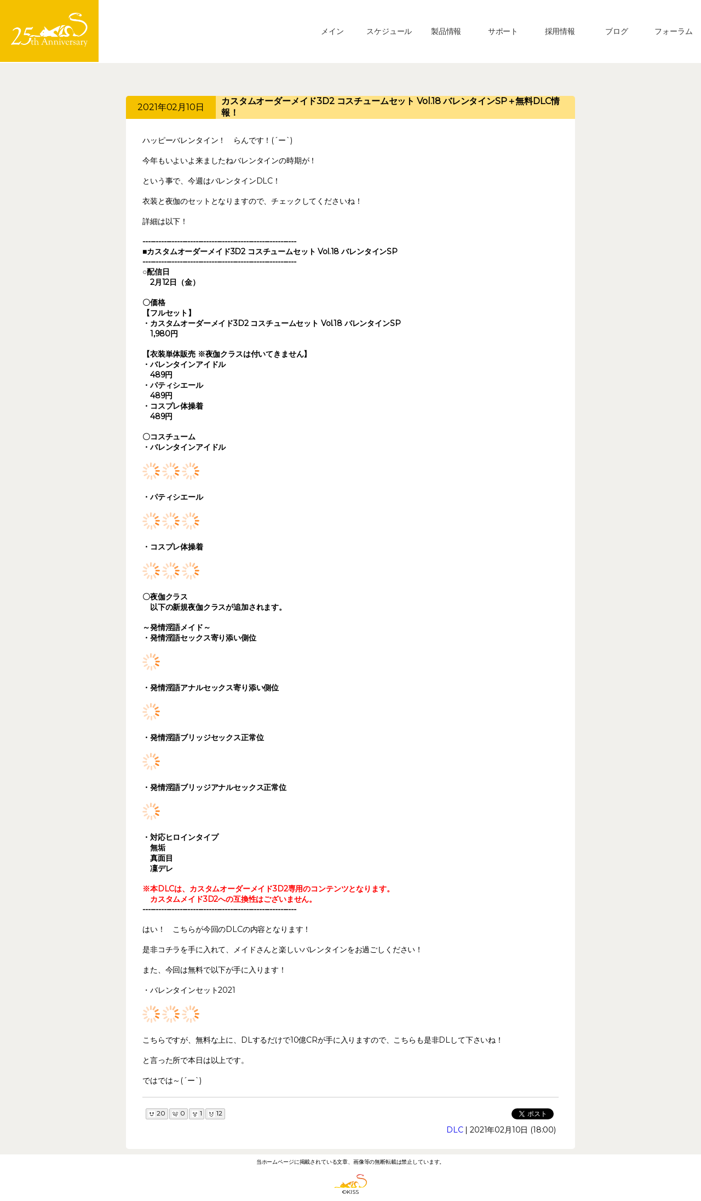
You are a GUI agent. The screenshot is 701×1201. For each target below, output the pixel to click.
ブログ (616, 31)
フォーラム (673, 31)
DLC (454, 1130)
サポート (503, 31)
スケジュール (389, 31)
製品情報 (446, 31)
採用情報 (560, 31)
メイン (332, 31)
